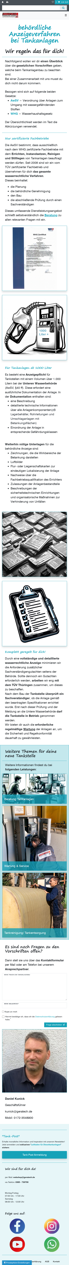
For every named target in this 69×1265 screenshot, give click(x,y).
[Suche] (63, 7)
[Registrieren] (7, 2)
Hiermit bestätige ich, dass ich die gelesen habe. (33, 1018)
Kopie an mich (11, 1012)
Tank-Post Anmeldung (35, 1154)
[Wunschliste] (53, 2)
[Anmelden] (3, 2)
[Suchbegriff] (31, 7)
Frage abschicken (55, 1025)
